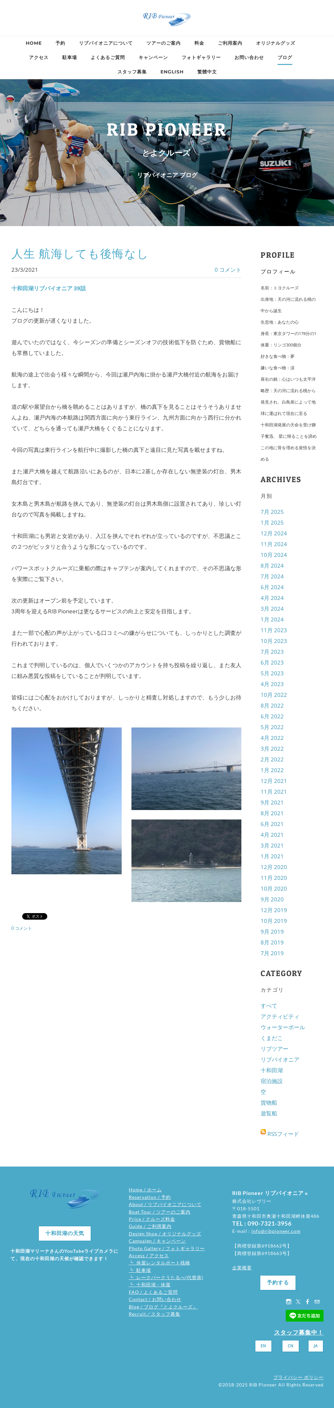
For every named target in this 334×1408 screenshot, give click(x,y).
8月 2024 (272, 565)
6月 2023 (272, 662)
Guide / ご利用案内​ (150, 1226)
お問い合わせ (249, 57)
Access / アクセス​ (149, 1255)
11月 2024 (274, 544)
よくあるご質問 (108, 57)
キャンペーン (153, 57)
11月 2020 (274, 877)
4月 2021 (272, 834)
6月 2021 (272, 824)
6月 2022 (272, 716)
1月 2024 (272, 619)
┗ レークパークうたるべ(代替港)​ (166, 1277)
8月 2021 (272, 813)
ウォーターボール (283, 1027)
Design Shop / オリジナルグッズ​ (165, 1233)
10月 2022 (274, 694)
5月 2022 (272, 727)
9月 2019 (272, 931)
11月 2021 (274, 791)
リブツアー (274, 1048)
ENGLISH (172, 72)
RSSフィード (283, 1134)
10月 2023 (274, 641)
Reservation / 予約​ (150, 1197)
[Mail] (317, 1301)
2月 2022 (272, 759)
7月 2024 (272, 576)
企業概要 (242, 1267)
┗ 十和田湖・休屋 (150, 1284)
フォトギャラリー (201, 57)
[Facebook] (307, 1301)
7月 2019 (272, 953)
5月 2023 (272, 673)
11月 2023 (274, 630)
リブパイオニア (280, 1059)
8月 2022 (272, 705)
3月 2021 (272, 845)
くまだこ (272, 1038)
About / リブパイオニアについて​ (165, 1204)
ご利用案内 (230, 43)
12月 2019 (274, 910)
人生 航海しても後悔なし (80, 254)
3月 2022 (272, 748)
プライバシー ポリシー (298, 1377)
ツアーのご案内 (163, 43)
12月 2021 (274, 781)
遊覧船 (269, 1113)
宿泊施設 (272, 1081)
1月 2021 (272, 856)
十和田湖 (272, 1070)
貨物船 (269, 1102)
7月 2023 (272, 651)
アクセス (39, 57)
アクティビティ (280, 1016)
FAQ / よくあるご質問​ (153, 1292)
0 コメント (228, 269)
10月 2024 (274, 555)
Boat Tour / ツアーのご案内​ (159, 1212)
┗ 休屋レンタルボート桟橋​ (159, 1262)
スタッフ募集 (132, 72)
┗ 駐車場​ (140, 1270)
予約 (60, 43)
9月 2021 (272, 802)
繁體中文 (207, 72)
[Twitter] (298, 1301)
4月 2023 (272, 684)
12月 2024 (274, 533)
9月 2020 (272, 899)
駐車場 (69, 57)
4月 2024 (272, 598)
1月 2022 (272, 770)
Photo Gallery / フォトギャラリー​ (167, 1248)
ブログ (285, 57)
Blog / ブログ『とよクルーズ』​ (163, 1306)
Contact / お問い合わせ (155, 1299)
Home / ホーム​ (145, 1189)
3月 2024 (272, 608)
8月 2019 (272, 942)
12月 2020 (274, 867)
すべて (269, 1005)
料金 (199, 43)
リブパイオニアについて (106, 43)
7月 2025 (272, 511)
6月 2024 (272, 587)
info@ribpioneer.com (276, 1231)
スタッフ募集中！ (299, 1332)
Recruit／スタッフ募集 (154, 1314)
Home (34, 43)
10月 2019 (274, 921)
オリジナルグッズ (275, 43)
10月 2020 (274, 888)
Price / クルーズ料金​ (152, 1219)
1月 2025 (272, 522)
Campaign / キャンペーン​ (157, 1241)
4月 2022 (272, 738)
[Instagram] (288, 1301)
